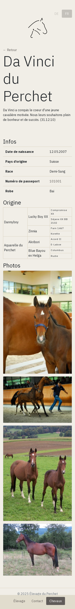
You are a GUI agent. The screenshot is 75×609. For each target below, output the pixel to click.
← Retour (10, 50)
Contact (37, 601)
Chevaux (55, 601)
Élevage (19, 601)
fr (67, 14)
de (56, 14)
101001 (56, 181)
